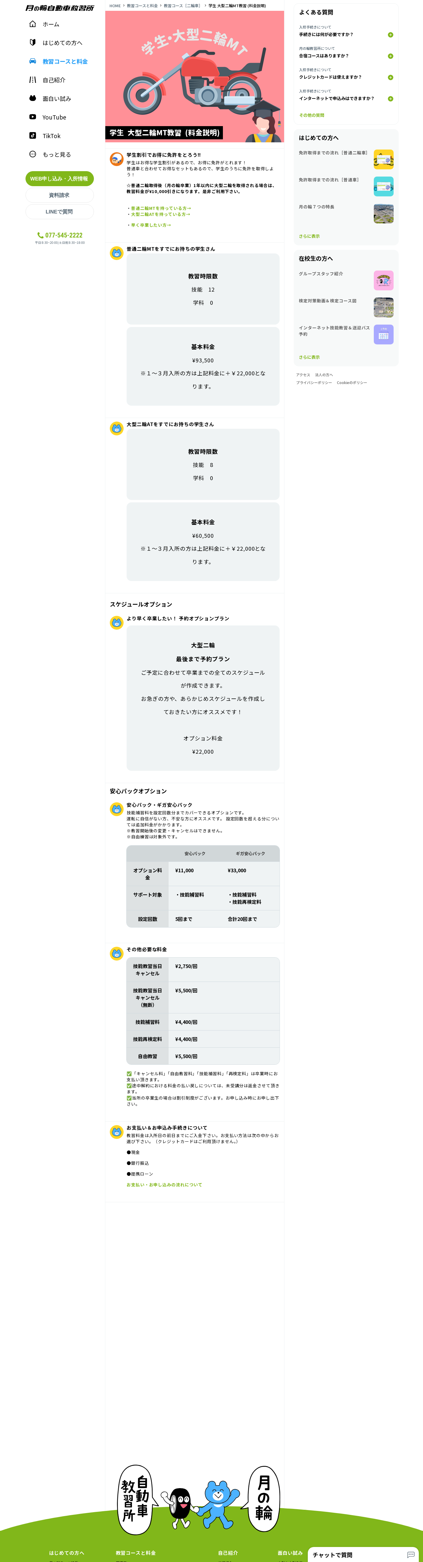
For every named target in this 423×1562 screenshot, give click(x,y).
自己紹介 (47, 80)
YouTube (47, 117)
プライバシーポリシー (314, 382)
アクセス (303, 374)
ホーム (44, 24)
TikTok (45, 136)
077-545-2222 (63, 235)
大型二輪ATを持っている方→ (160, 214)
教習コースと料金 (58, 61)
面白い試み (50, 98)
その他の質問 (311, 115)
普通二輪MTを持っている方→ (161, 208)
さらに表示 (309, 236)
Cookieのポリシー (352, 382)
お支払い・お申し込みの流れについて (164, 1185)
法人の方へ (324, 374)
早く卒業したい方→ (151, 225)
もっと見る (50, 154)
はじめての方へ (55, 42)
